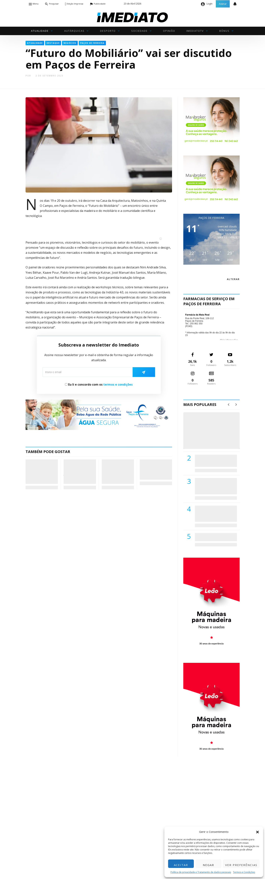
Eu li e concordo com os (99, 384)
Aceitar (181, 865)
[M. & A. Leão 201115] (211, 604)
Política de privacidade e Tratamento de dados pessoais (201, 872)
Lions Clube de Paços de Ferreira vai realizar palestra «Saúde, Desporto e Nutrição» (215, 486)
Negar (208, 865)
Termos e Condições (244, 872)
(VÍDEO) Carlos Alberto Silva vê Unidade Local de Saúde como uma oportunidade (215, 434)
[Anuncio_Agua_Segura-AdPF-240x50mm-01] (99, 414)
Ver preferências (241, 865)
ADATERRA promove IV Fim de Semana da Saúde (215, 537)
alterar (233, 279)
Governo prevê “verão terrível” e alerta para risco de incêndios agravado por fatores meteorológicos (116, 471)
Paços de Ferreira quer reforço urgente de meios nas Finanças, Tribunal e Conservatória (156, 469)
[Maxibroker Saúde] (211, 120)
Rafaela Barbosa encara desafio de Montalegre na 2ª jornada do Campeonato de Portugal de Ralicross (80, 471)
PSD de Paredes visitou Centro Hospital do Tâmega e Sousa (212, 461)
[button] (257, 832)
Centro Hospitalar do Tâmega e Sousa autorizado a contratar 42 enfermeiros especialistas (214, 513)
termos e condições (118, 384)
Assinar (223, 3)
